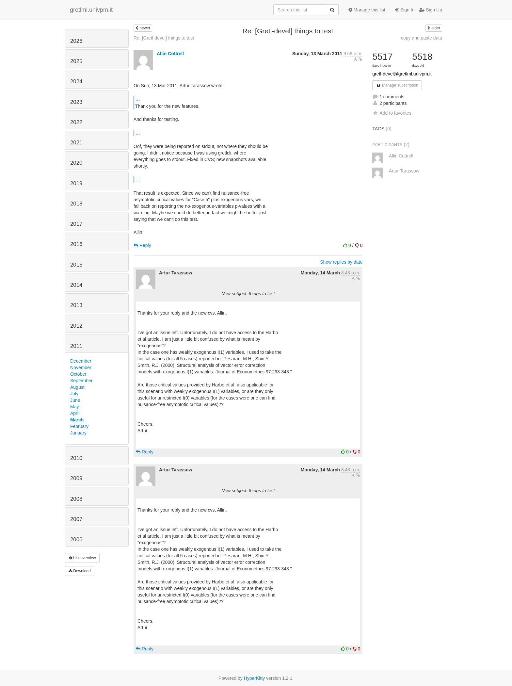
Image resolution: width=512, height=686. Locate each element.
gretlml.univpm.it (91, 10)
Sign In (404, 9)
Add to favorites (391, 113)
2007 (76, 519)
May (74, 406)
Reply (142, 245)
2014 (76, 285)
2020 (76, 163)
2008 (76, 499)
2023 (76, 102)
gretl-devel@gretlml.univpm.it (402, 73)
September (81, 380)
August (77, 387)
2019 (76, 183)
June (75, 400)
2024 (76, 81)
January (78, 432)
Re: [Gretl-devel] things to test (164, 38)
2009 (76, 478)
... (138, 99)
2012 (76, 326)
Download (80, 571)
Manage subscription (397, 85)
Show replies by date (341, 262)
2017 (76, 224)
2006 (76, 539)
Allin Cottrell (170, 53)
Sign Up (430, 9)
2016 (76, 244)
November (80, 367)
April (74, 413)
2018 (76, 204)
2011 (76, 346)
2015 (76, 265)
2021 (76, 142)
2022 (76, 122)
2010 (76, 458)
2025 (76, 61)
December (80, 361)
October (78, 374)
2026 (76, 41)
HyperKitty (254, 678)
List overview (82, 558)
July (74, 393)
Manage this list (366, 9)
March (77, 419)
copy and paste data (421, 38)
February (79, 426)
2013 (76, 305)
